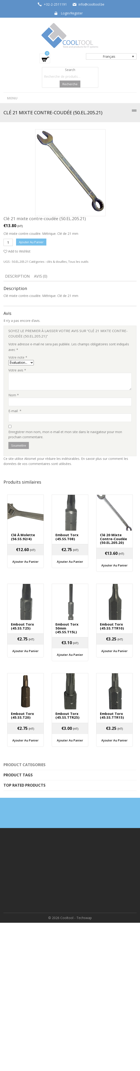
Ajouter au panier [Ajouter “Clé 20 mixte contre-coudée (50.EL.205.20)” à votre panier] (114, 565)
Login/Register (72, 13)
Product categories (24, 764)
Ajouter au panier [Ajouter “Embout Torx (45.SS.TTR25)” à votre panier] (70, 740)
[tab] (17, 277)
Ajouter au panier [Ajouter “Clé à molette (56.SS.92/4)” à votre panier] (25, 561)
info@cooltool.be (91, 4)
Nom (13, 395)
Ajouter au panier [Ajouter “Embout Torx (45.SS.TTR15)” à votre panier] (114, 740)
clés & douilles (57, 261)
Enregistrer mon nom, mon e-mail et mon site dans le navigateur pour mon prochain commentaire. (65, 434)
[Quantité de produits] (8, 242)
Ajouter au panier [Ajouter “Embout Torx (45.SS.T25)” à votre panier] (25, 651)
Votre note (17, 357)
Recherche (70, 84)
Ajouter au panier (31, 242)
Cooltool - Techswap (76, 918)
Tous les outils (78, 261)
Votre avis (17, 370)
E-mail (14, 411)
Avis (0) (40, 276)
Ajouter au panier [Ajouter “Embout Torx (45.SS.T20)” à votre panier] (25, 740)
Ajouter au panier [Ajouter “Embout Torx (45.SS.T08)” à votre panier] (70, 561)
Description (17, 276)
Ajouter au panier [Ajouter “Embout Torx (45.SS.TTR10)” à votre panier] (114, 651)
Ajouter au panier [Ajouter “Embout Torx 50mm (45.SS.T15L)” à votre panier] (70, 655)
